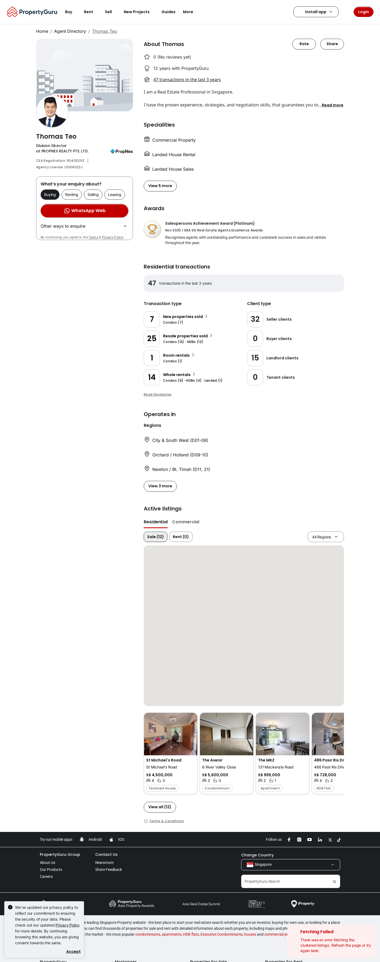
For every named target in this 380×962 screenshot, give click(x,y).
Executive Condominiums (221, 934)
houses (250, 934)
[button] (332, 105)
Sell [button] (111, 12)
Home (42, 31)
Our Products (51, 869)
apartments (171, 934)
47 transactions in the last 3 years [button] (187, 80)
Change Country (257, 855)
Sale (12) (155, 536)
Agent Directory (70, 31)
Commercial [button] (185, 522)
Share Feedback (108, 869)
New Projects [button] (140, 12)
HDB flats (191, 934)
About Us (47, 862)
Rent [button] (92, 12)
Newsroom (104, 862)
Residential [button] (156, 522)
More (191, 12)
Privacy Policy (113, 237)
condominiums (147, 934)
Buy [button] (72, 12)
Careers (46, 876)
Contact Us (106, 854)
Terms (93, 237)
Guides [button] (168, 12)
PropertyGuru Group (60, 854)
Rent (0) (181, 536)
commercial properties (282, 934)
